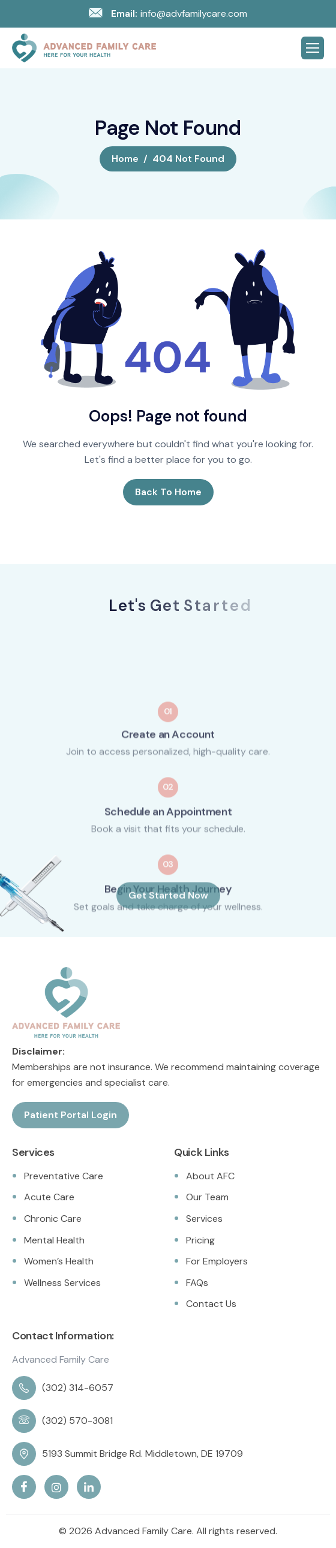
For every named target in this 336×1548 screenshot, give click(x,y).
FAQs (197, 1282)
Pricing (200, 1240)
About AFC (210, 1176)
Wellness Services (62, 1282)
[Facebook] (24, 1487)
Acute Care (49, 1197)
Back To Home (168, 492)
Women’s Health (59, 1261)
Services (204, 1218)
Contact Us (211, 1303)
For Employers (217, 1261)
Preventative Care (63, 1176)
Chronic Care (53, 1218)
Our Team (207, 1197)
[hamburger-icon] (312, 48)
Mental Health (54, 1240)
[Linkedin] (89, 1487)
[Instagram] (56, 1487)
